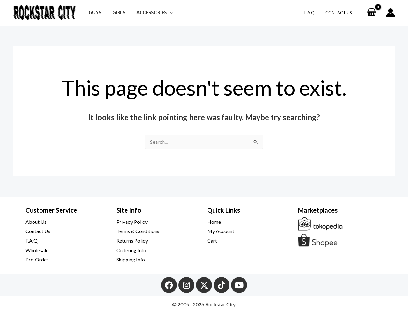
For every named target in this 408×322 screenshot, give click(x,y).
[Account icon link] (390, 13)
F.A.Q (313, 12)
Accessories (149, 12)
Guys (93, 12)
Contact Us (340, 12)
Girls (115, 12)
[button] (165, 12)
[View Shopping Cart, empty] (371, 12)
